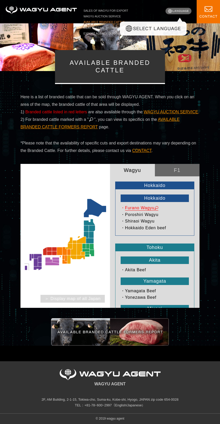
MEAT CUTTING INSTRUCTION (104, 27)
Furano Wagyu (140, 208)
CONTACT (141, 150)
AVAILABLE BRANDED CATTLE (104, 22)
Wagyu (132, 170)
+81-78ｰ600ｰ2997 (98, 405)
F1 (177, 170)
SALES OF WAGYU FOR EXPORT (106, 10)
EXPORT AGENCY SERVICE (102, 33)
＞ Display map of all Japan (73, 298)
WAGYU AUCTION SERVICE (102, 16)
